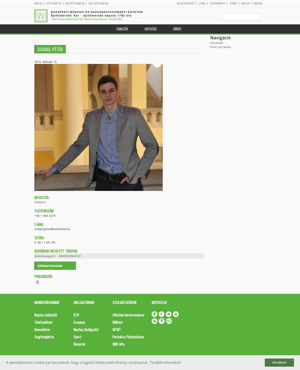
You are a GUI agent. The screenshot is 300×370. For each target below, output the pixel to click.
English (245, 3)
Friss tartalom (220, 47)
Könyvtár (80, 344)
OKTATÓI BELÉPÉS (186, 3)
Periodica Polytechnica (128, 337)
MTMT (116, 329)
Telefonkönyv (217, 3)
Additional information (50, 266)
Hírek (177, 29)
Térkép (233, 3)
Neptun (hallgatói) (86, 329)
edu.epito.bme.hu (74, 3)
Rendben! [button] (279, 362)
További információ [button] (165, 362)
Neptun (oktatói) (45, 315)
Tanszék (122, 29)
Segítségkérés (44, 337)
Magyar (258, 3)
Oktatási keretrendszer (128, 315)
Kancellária (42, 329)
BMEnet (117, 322)
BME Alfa (118, 344)
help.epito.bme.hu (99, 3)
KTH (76, 315)
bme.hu (38, 3)
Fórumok (216, 43)
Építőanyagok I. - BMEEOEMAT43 (57, 256)
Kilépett (40, 202)
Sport (77, 337)
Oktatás (151, 29)
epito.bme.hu (53, 3)
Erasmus (79, 322)
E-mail (202, 3)
